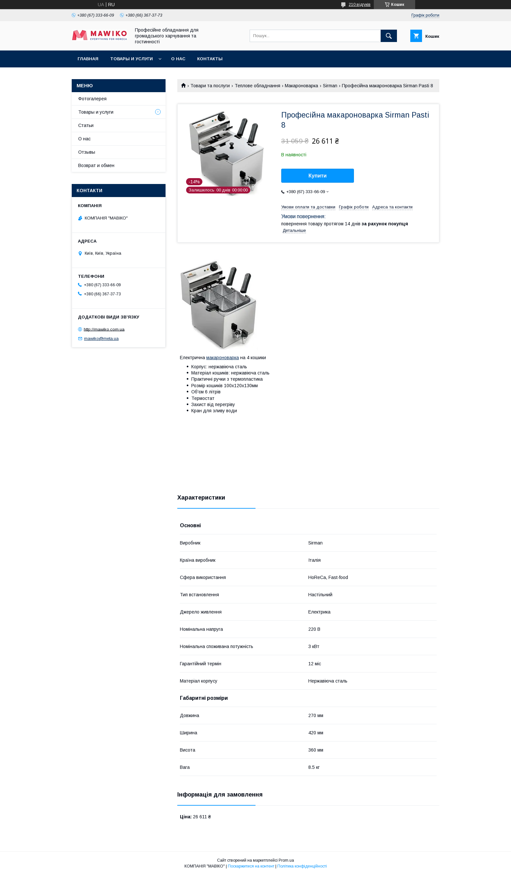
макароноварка (222, 357)
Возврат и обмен (96, 165)
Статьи (86, 125)
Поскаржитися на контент (251, 866)
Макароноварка (301, 85)
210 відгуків (360, 4)
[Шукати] (389, 36)
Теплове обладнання (257, 85)
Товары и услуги (131, 58)
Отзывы (86, 152)
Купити (318, 175)
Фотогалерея (92, 98)
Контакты (210, 58)
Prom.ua (286, 860)
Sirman (330, 85)
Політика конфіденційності (302, 866)
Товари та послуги (210, 85)
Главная (88, 58)
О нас (178, 58)
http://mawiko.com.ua (104, 329)
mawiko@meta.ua (101, 338)
